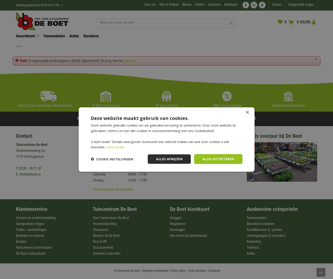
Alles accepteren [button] (218, 159)
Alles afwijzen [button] (169, 159)
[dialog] (166, 139)
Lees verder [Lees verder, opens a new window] (115, 147)
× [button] (247, 112)
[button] (112, 159)
